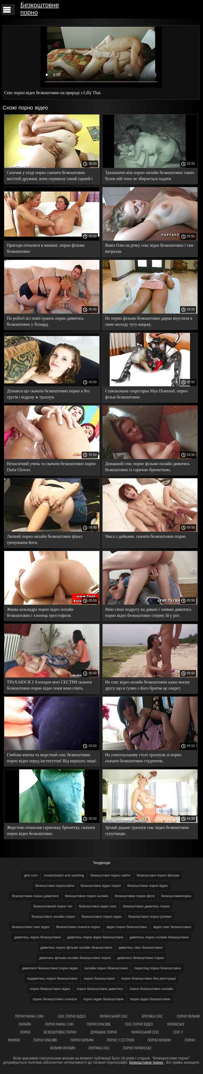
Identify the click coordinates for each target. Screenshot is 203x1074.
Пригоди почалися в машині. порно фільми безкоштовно (45, 248)
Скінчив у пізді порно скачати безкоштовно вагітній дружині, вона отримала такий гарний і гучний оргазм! (50, 176)
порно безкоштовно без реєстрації (148, 978)
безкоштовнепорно (176, 896)
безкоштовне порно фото (135, 896)
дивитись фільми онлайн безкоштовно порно (75, 958)
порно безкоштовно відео (50, 989)
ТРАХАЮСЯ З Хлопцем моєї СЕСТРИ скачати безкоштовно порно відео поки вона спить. (49, 685)
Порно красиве (99, 1024)
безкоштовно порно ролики (149, 917)
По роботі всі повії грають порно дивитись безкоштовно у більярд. (45, 321)
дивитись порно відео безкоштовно (95, 937)
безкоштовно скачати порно (78, 927)
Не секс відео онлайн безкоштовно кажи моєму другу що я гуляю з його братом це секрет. (147, 685)
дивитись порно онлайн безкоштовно (159, 937)
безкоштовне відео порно (101, 886)
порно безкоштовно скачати (55, 999)
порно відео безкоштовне (103, 999)
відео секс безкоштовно (172, 927)
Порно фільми (82, 1040)
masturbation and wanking (64, 875)
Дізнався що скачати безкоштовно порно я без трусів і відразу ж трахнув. (48, 394)
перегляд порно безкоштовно (157, 968)
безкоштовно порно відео (101, 917)
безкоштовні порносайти (54, 886)
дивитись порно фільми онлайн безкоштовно (76, 947)
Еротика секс (153, 1016)
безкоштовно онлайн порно (53, 917)
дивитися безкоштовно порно (140, 958)
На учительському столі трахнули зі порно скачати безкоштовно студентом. (143, 757)
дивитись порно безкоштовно (37, 937)
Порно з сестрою (120, 1040)
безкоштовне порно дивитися (35, 896)
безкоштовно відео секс (98, 906)
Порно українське (137, 1047)
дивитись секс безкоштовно (140, 947)
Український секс (114, 1016)
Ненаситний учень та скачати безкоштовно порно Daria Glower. (51, 466)
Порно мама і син (29, 1016)
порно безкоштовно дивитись (100, 989)
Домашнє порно (104, 1032)
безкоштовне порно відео (147, 886)
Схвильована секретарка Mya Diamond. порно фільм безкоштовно (146, 394)
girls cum (31, 875)
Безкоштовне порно (39, 8)
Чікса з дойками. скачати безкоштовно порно (145, 536)
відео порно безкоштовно (127, 927)
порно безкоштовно (99, 978)
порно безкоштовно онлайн (151, 989)
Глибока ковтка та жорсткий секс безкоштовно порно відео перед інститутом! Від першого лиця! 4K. (51, 758)
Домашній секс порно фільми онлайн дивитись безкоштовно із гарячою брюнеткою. (147, 466)
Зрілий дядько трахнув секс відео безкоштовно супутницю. (147, 830)
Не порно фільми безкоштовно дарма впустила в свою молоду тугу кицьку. (148, 321)
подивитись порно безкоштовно (52, 978)
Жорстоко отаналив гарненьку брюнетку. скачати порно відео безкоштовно (51, 830)
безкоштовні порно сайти (110, 875)
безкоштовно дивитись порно (146, 906)
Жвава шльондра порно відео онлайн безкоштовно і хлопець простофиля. (40, 612)
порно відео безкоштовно (150, 999)
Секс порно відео (72, 1016)
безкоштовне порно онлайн (86, 896)
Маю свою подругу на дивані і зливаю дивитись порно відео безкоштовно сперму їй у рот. (148, 612)
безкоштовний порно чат (52, 906)
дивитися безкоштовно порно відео (50, 968)
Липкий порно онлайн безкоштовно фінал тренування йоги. (44, 539)
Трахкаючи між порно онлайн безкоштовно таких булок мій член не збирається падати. (149, 175)
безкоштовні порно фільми (158, 875)
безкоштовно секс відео (31, 927)
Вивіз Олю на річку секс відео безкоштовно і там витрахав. (149, 248)
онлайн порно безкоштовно (106, 968)
